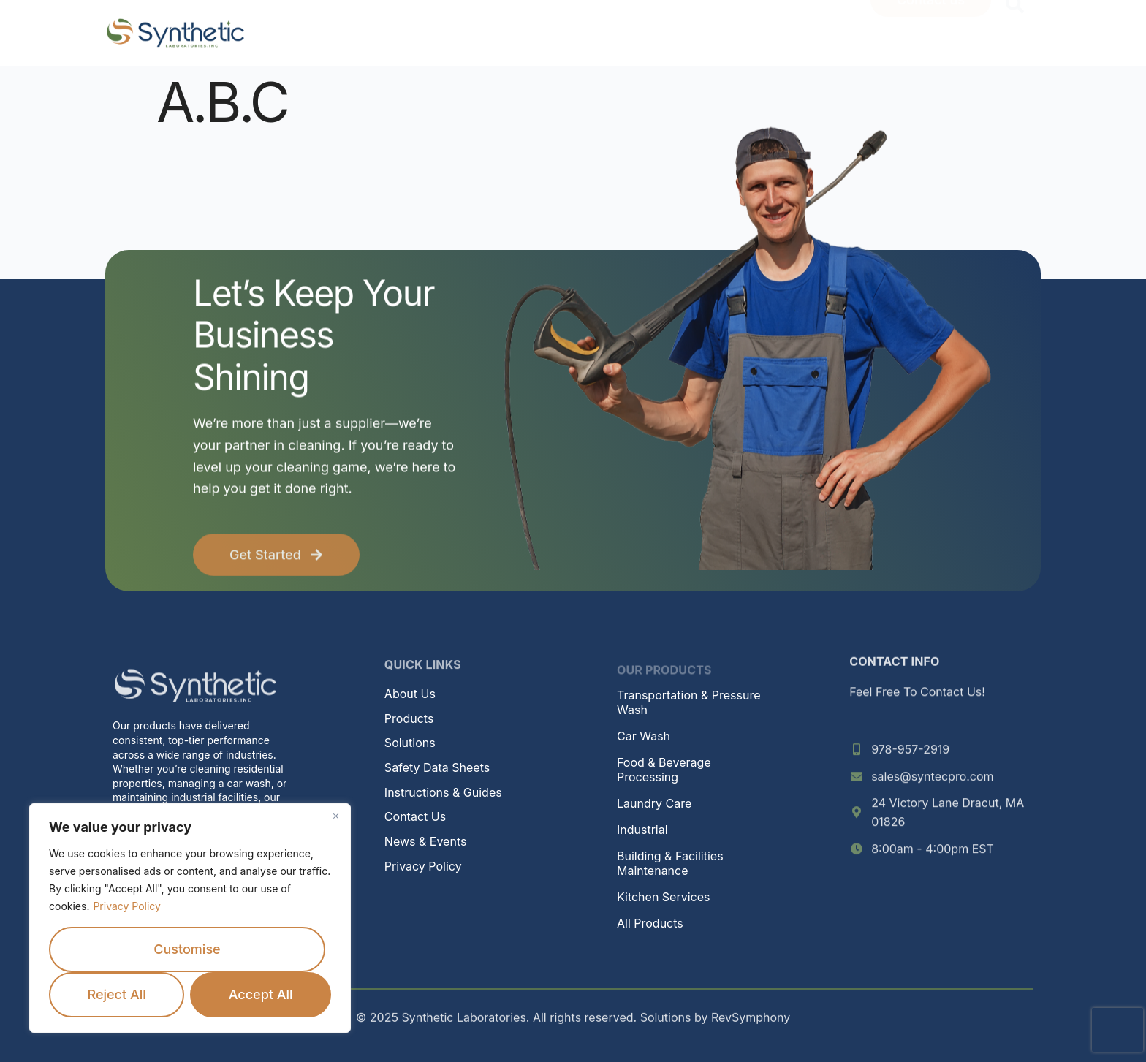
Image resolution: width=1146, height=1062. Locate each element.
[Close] (335, 815)
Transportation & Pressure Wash (689, 702)
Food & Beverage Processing (664, 769)
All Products (650, 923)
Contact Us (415, 816)
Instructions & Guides (443, 792)
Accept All (261, 994)
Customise (186, 949)
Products (409, 718)
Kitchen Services (663, 897)
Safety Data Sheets (437, 767)
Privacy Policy (127, 906)
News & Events (425, 841)
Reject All (116, 994)
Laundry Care (654, 803)
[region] (190, 918)
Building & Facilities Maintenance (670, 863)
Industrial (642, 829)
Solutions (410, 742)
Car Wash (643, 736)
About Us (410, 693)
